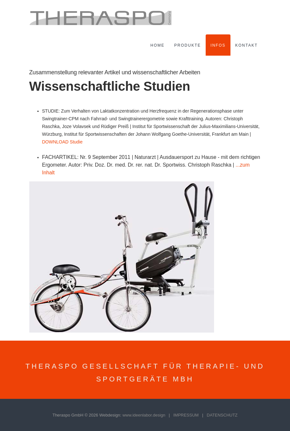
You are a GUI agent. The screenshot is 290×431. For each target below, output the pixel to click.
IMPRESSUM (186, 415)
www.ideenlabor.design (143, 415)
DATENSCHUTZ (222, 415)
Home (157, 45)
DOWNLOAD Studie (62, 141)
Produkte (187, 45)
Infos (218, 45)
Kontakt (246, 45)
